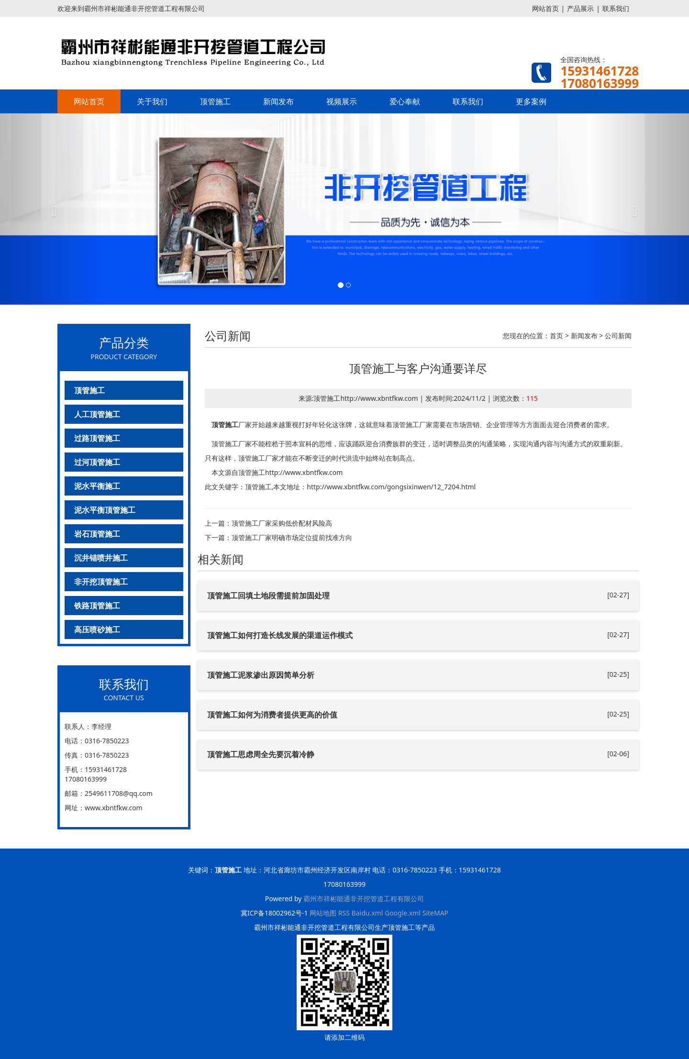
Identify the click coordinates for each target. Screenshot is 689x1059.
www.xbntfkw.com (114, 807)
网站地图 (323, 912)
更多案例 (531, 101)
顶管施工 (215, 101)
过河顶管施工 (97, 462)
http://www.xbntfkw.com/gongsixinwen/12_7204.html (391, 486)
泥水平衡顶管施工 (104, 510)
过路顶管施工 (97, 438)
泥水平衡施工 (97, 486)
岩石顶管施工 (97, 534)
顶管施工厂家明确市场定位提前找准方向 (292, 537)
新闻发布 (278, 101)
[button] (51, 209)
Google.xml (403, 912)
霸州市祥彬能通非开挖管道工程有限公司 (363, 898)
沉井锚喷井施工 (101, 557)
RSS (344, 912)
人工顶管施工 (97, 414)
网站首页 (545, 8)
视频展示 (341, 101)
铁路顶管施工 (97, 605)
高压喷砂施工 (97, 629)
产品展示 (580, 8)
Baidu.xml (367, 912)
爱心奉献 (404, 101)
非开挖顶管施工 (101, 581)
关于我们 (152, 101)
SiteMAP (435, 912)
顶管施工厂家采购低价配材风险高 (282, 523)
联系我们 (615, 8)
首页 (556, 335)
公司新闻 (618, 335)
